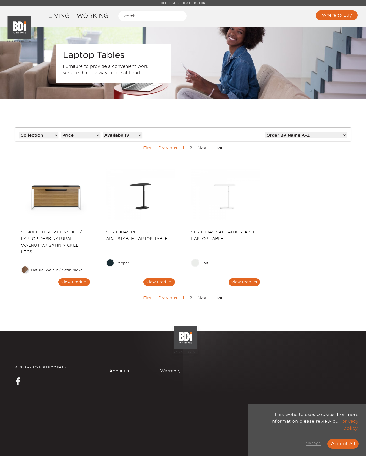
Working (92, 15)
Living (59, 15)
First (148, 148)
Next (203, 148)
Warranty (170, 371)
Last (218, 148)
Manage (313, 443)
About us (119, 371)
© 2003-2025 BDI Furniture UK (41, 367)
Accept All (343, 443)
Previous (167, 148)
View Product (74, 282)
